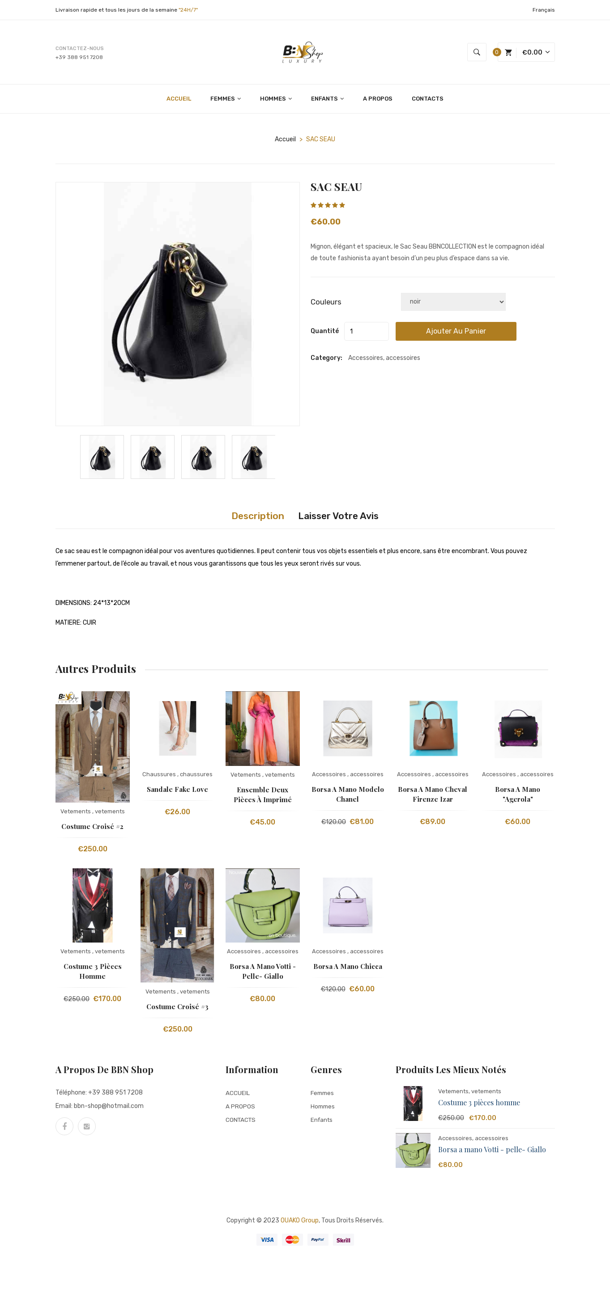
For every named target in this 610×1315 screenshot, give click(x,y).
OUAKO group (300, 1222)
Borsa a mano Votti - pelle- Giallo (492, 1151)
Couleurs (326, 304)
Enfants (322, 1121)
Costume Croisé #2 (92, 828)
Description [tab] (250, 518)
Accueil (285, 141)
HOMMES (276, 100)
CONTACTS (428, 100)
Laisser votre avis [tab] (344, 518)
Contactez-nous (79, 49)
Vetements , (77, 813)
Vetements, (454, 1093)
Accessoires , (330, 776)
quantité (325, 333)
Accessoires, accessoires (384, 360)
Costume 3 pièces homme (479, 1104)
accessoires (367, 776)
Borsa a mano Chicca (347, 968)
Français (544, 10)
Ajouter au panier (473, 333)
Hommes (324, 1108)
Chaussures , (160, 776)
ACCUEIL (178, 100)
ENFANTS (327, 100)
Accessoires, (455, 1140)
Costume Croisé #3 (177, 1008)
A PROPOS (377, 100)
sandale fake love (177, 791)
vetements (110, 813)
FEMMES (225, 100)
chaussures (196, 776)
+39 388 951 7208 (79, 58)
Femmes (323, 1095)
